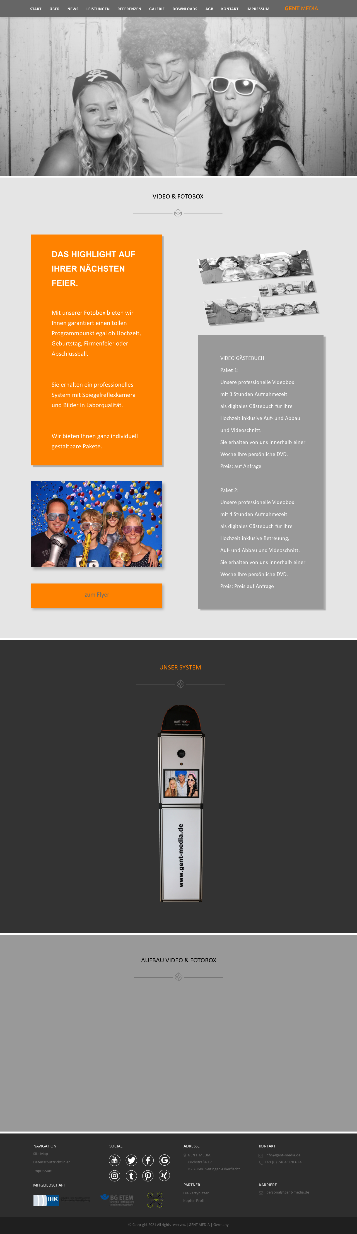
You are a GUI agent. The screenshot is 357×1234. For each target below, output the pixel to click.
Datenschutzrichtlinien (52, 1162)
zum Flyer (97, 595)
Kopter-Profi (193, 1201)
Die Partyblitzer (196, 1193)
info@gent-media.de (283, 1155)
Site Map (40, 1154)
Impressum (42, 1171)
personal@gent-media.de (287, 1192)
